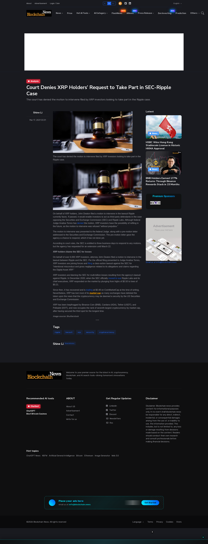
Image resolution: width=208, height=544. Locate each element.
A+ (113, 3)
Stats (179, 522)
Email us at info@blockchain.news (161, 262)
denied (80, 223)
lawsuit (69, 332)
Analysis (33, 81)
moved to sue (115, 278)
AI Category (100, 13)
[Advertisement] (104, 51)
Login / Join (55, 3)
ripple (57, 332)
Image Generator (102, 455)
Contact (70, 415)
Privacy (159, 522)
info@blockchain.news (80, 504)
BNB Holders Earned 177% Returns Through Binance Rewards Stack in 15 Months (162, 181)
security (90, 332)
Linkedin (111, 406)
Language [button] (137, 522)
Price (69, 13)
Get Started (150, 502)
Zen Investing (166, 12)
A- (105, 3)
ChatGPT (30, 411)
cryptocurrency (106, 332)
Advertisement (41, 3)
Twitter (111, 410)
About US (70, 406)
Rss (109, 423)
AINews (131, 12)
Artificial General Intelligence (62, 455)
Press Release (145, 13)
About (28, 3)
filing (90, 263)
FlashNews (118, 12)
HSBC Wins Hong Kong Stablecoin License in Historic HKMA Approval (163, 145)
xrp (79, 332)
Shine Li (37, 112)
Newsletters (113, 418)
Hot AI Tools (82, 13)
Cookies (169, 522)
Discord (111, 414)
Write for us (71, 419)
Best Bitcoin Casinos (36, 414)
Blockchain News (41, 522)
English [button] (177, 3)
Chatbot (33, 406)
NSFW (44, 455)
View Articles (69, 343)
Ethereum (88, 455)
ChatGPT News (33, 455)
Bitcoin (79, 455)
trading (89, 290)
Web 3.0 (115, 455)
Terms (150, 522)
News (58, 13)
